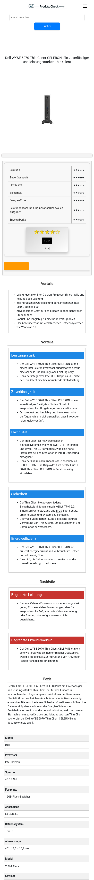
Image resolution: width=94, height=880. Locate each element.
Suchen (47, 26)
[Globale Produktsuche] (47, 17)
